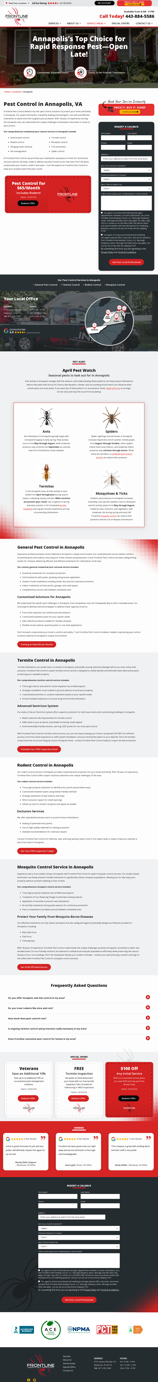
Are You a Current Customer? (113, 165)
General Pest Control (46, 284)
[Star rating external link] (52, 3)
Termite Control (71, 284)
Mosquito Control (115, 284)
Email (130, 143)
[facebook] (28, 1380)
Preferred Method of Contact (113, 175)
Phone (104, 143)
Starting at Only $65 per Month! (37, 644)
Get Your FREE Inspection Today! (37, 851)
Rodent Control (93, 284)
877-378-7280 (14, 316)
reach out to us (113, 388)
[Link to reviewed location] (26, 1139)
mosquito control (108, 516)
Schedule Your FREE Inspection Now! (39, 749)
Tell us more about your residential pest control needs (124, 193)
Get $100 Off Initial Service (34, 967)
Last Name (132, 133)
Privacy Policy (107, 252)
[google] (34, 1380)
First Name (105, 133)
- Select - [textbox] (106, 179)
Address (104, 154)
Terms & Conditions (127, 252)
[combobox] (126, 179)
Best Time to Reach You (111, 184)
